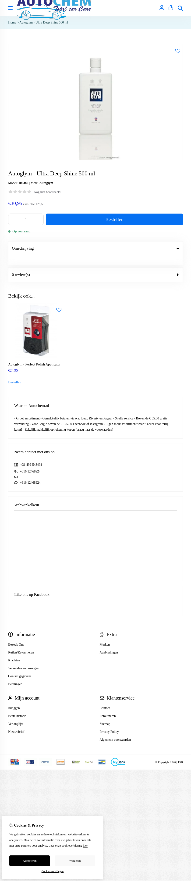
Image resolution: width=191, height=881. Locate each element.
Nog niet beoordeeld (47, 192)
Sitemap (105, 714)
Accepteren (29, 860)
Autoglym (46, 183)
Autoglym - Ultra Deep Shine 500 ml (43, 22)
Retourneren (108, 706)
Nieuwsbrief (16, 722)
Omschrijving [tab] (95, 248)
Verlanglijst (15, 714)
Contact (105, 698)
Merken (105, 635)
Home (12, 22)
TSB (180, 752)
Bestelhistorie (17, 706)
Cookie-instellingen (53, 871)
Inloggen (14, 698)
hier (85, 845)
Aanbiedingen (109, 643)
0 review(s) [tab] (95, 265)
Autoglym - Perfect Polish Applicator (34, 355)
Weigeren (75, 860)
